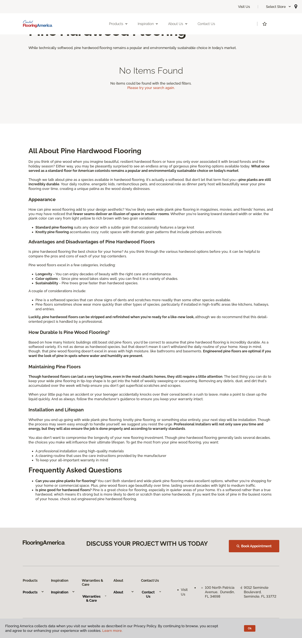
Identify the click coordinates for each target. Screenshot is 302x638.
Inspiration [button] (148, 24)
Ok (250, 628)
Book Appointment (254, 546)
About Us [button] (178, 24)
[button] (278, 6)
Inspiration (63, 592)
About (123, 592)
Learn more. (112, 631)
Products (33, 592)
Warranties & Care (94, 598)
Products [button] (118, 24)
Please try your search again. (151, 88)
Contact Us (206, 24)
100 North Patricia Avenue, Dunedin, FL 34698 (220, 592)
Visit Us (244, 7)
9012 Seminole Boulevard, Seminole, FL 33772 (260, 592)
